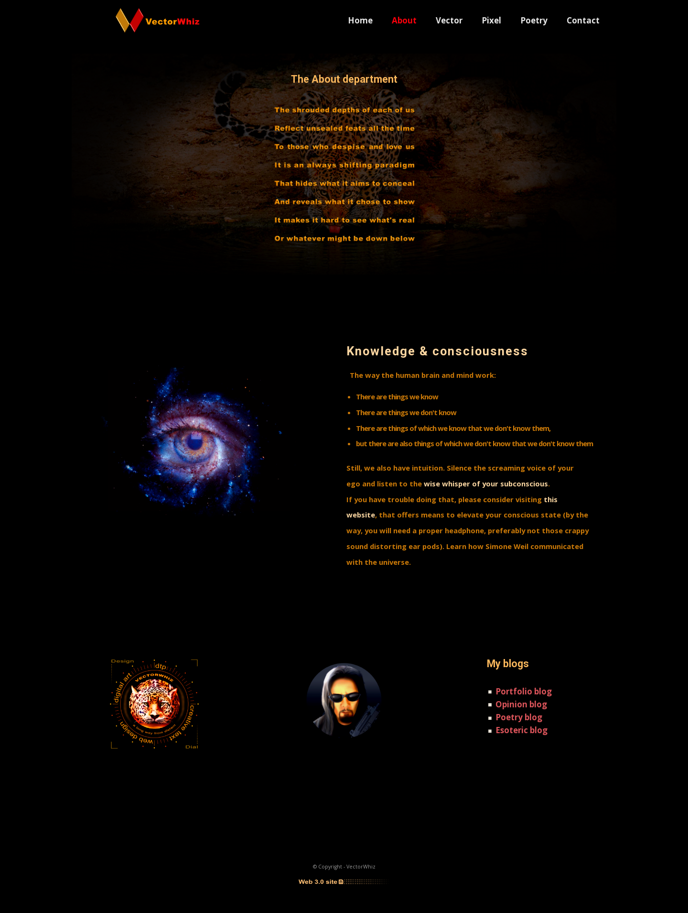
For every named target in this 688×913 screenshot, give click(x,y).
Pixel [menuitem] (491, 20)
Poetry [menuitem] (534, 20)
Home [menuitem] (360, 20)
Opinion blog (521, 704)
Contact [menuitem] (583, 20)
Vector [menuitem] (449, 20)
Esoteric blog (521, 730)
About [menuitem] (404, 20)
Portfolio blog (523, 691)
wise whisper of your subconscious (486, 483)
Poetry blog (518, 717)
